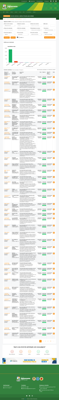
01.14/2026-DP (6, 252)
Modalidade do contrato (35, 28)
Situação (46, 32)
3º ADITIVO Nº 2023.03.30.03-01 (7, 110)
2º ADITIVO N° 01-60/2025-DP (7, 196)
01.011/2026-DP (7, 98)
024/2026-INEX (6, 268)
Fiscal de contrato (34, 32)
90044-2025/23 (6, 332)
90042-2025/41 (6, 232)
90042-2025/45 (6, 163)
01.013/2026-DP (7, 320)
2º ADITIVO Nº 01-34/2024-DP (7, 89)
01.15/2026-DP (6, 246)
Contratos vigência (8, 32)
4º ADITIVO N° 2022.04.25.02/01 (7, 105)
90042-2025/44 (6, 157)
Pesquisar (7, 37)
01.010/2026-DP (7, 306)
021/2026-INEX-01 (7, 181)
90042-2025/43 (6, 151)
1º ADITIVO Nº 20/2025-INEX (6, 328)
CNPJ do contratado (21, 28)
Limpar (13, 37)
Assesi (25, 398)
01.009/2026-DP (7, 313)
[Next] (50, 341)
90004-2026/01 (6, 203)
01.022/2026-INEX (7, 278)
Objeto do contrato (21, 23)
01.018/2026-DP (7, 76)
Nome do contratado (8, 28)
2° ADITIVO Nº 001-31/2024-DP (7, 299)
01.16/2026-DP (6, 188)
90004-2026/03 (6, 213)
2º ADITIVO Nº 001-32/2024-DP (7, 82)
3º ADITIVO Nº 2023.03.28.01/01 (7, 115)
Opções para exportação (49, 37)
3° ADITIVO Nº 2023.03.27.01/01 (7, 133)
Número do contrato (34, 23)
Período (46, 23)
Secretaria (46, 28)
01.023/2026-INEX (7, 272)
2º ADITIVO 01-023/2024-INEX (7, 263)
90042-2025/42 (6, 239)
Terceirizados (20, 32)
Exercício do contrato (8, 23)
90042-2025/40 (6, 224)
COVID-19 (22, 37)
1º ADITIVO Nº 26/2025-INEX (6, 287)
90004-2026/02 (6, 208)
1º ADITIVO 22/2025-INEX (6, 294)
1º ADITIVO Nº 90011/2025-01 (6, 218)
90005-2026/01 (6, 176)
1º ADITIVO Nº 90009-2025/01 (6, 137)
